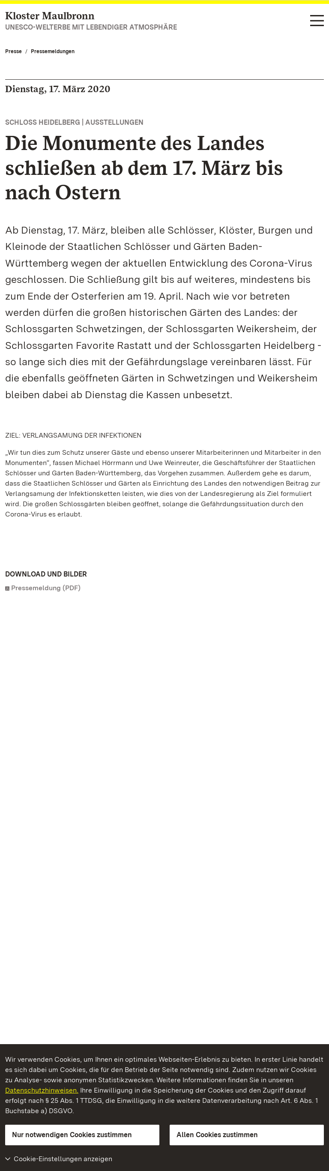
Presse (13, 51)
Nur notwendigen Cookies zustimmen (72, 1135)
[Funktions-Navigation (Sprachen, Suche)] (317, 21)
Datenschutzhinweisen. (41, 1090)
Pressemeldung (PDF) (46, 588)
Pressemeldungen (53, 51)
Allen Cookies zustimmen (217, 1135)
